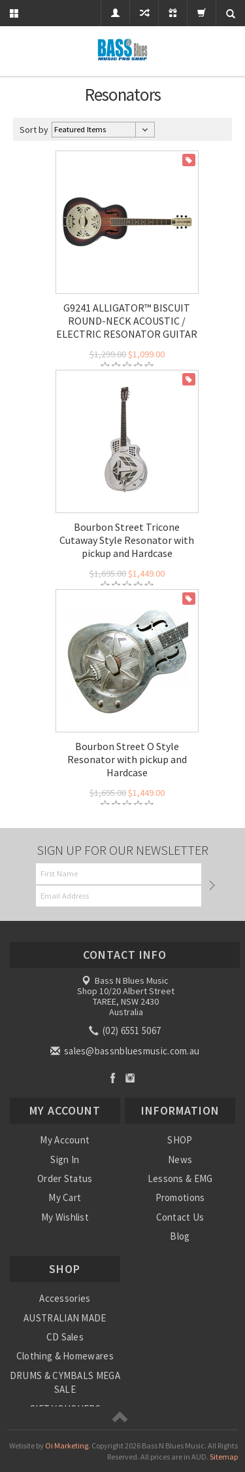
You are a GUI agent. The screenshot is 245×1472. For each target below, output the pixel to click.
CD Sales (65, 1337)
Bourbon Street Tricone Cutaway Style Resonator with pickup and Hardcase (126, 540)
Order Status (65, 1178)
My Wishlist (65, 1217)
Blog (179, 1236)
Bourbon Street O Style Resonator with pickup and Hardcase (127, 759)
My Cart (64, 1197)
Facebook (112, 1077)
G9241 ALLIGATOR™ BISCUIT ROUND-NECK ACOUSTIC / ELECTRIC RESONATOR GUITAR (126, 320)
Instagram (130, 1077)
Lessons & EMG (180, 1178)
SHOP (179, 1140)
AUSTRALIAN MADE (65, 1318)
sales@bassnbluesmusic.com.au (126, 1051)
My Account (65, 1140)
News (180, 1159)
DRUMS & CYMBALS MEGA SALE (65, 1382)
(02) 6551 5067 (126, 1030)
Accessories (64, 1298)
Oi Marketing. (67, 1445)
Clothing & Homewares (65, 1356)
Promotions (180, 1197)
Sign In (64, 1159)
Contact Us (180, 1217)
